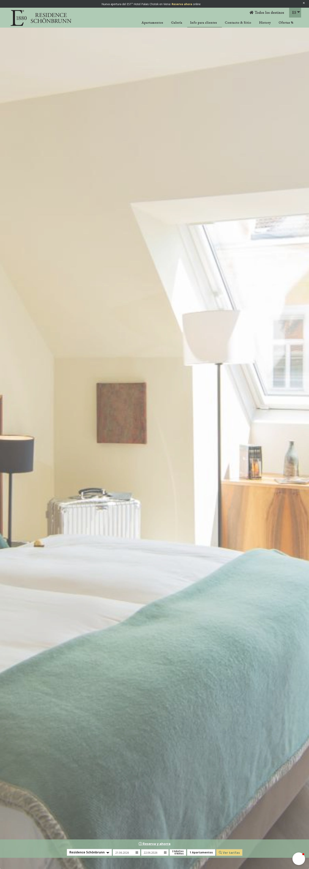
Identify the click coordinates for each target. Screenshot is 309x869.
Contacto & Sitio (238, 22)
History (265, 22)
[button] (298, 858)
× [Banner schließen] (304, 3)
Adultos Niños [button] (178, 852)
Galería (176, 22)
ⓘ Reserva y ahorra (154, 843)
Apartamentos (152, 22)
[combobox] (89, 852)
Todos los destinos (266, 12)
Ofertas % (286, 22)
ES (296, 12)
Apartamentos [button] (201, 852)
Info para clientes (203, 22)
